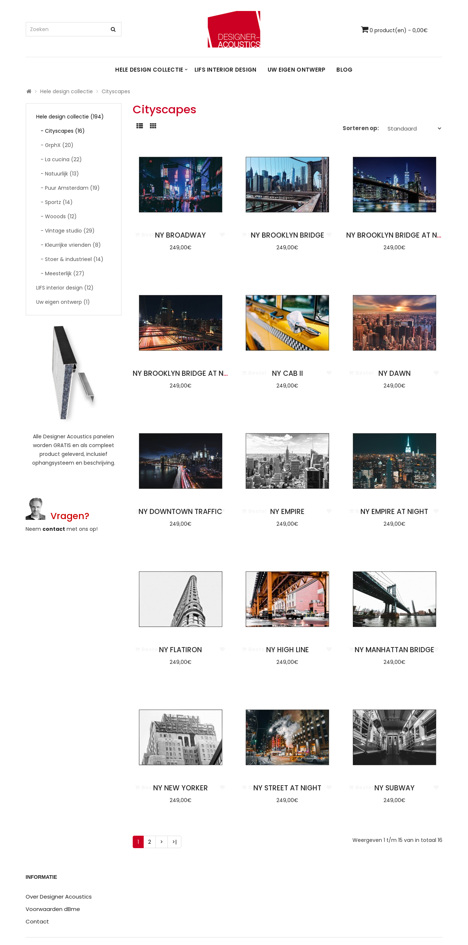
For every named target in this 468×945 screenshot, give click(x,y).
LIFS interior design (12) (65, 287)
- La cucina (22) (59, 159)
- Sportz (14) (54, 202)
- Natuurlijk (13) (57, 173)
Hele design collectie (149, 69)
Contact (37, 921)
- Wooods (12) (56, 216)
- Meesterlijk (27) (60, 273)
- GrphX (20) (54, 145)
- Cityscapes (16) (60, 131)
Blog (344, 69)
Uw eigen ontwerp (297, 69)
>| (174, 842)
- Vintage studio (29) (65, 230)
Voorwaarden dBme (53, 909)
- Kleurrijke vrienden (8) (68, 245)
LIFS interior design (226, 69)
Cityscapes (116, 91)
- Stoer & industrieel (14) (69, 259)
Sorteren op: (361, 128)
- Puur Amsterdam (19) (68, 188)
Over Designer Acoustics (59, 896)
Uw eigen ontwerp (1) (63, 302)
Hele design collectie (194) (70, 116)
